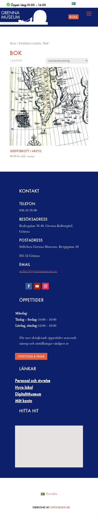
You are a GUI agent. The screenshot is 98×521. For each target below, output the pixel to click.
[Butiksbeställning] (67, 61)
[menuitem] (74, 3)
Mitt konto (23, 400)
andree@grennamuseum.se (38, 271)
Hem (13, 43)
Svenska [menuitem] (51, 494)
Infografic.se (60, 507)
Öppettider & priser (31, 356)
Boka (73, 17)
